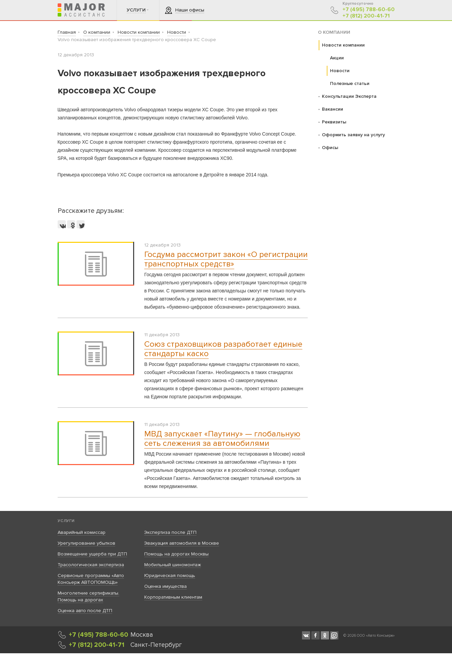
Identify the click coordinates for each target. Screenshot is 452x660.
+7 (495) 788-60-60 (368, 9)
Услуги (66, 520)
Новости (340, 71)
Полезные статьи (349, 83)
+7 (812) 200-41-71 (366, 16)
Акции (337, 58)
